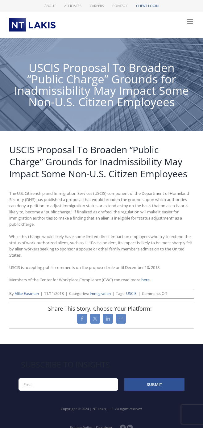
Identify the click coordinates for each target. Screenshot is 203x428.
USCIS (131, 293)
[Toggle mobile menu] (190, 21)
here (145, 280)
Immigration (100, 293)
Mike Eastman (26, 293)
